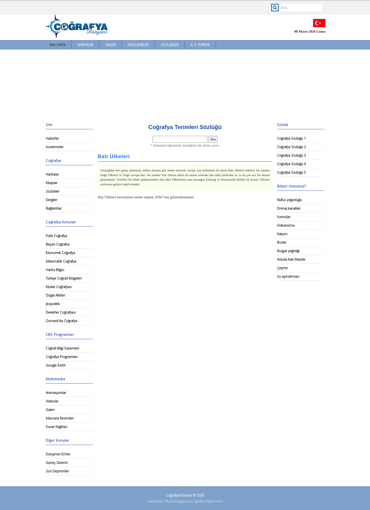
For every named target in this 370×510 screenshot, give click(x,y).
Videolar (52, 401)
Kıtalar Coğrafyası (59, 287)
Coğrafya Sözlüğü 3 (291, 155)
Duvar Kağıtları (56, 426)
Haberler (52, 138)
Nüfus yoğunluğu (289, 200)
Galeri (110, 45)
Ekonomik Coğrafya (60, 253)
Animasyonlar (56, 392)
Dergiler (51, 200)
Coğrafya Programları (61, 356)
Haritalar (85, 45)
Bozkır (281, 242)
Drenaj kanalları (288, 208)
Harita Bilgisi (55, 270)
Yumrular (283, 217)
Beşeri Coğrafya (57, 244)
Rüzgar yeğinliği (288, 251)
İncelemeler (138, 45)
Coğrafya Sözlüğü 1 (291, 138)
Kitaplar (51, 183)
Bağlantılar (54, 208)
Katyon (282, 234)
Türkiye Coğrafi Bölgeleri (64, 278)
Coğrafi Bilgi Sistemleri (62, 348)
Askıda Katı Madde (291, 259)
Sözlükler (170, 45)
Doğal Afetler (55, 295)
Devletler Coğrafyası (61, 312)
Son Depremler (57, 471)
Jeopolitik (53, 304)
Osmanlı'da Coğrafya (61, 321)
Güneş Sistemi (56, 462)
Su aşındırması (288, 276)
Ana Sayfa (57, 45)
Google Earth (56, 365)
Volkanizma (285, 225)
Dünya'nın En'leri (58, 454)
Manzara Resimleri (60, 418)
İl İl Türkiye (200, 45)
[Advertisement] (185, 85)
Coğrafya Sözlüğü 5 (291, 172)
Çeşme (282, 268)
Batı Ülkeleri (114, 156)
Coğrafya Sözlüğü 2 (291, 147)
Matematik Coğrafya (61, 261)
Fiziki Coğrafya (56, 235)
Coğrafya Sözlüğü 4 (291, 164)
